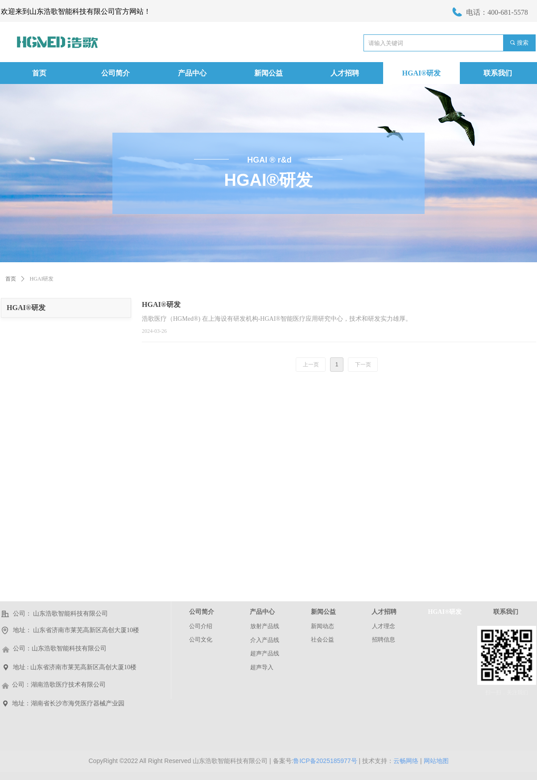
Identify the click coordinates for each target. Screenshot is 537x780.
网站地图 (436, 760)
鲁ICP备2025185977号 (325, 760)
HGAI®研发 (26, 307)
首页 (10, 279)
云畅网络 (405, 760)
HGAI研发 (42, 279)
